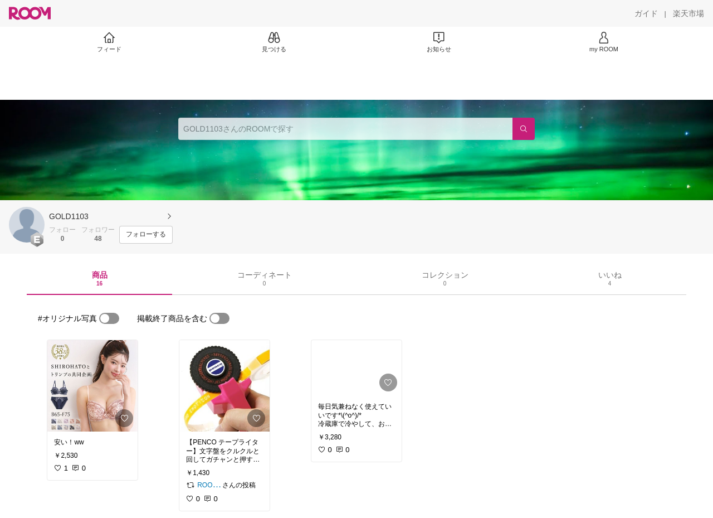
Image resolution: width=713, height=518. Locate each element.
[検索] (523, 129)
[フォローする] (146, 235)
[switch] (109, 318)
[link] (92, 386)
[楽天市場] (688, 13)
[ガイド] (646, 13)
